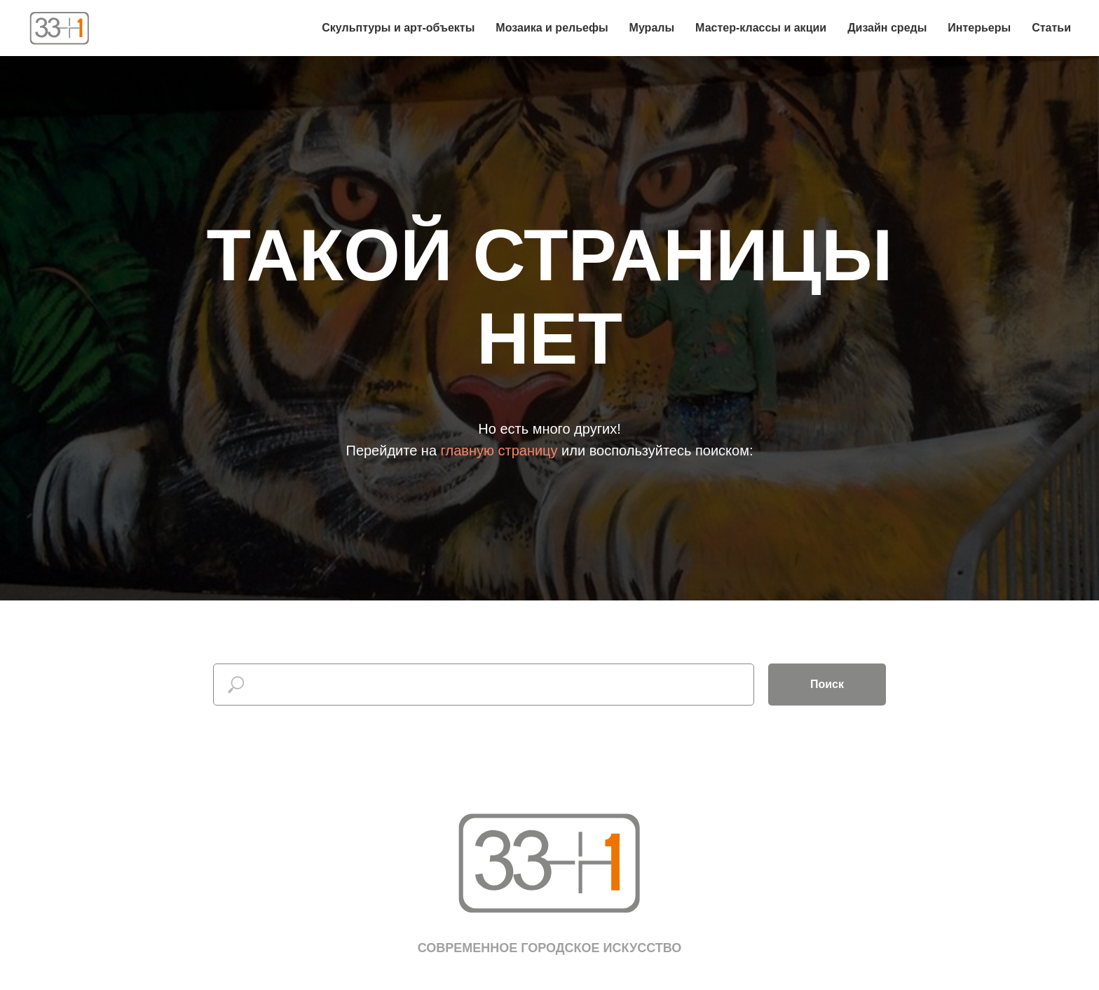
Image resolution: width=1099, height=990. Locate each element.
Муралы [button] (652, 28)
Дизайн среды (887, 28)
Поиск (827, 684)
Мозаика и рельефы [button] (552, 28)
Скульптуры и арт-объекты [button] (398, 28)
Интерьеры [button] (979, 28)
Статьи (1051, 28)
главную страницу (499, 450)
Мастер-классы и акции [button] (760, 28)
